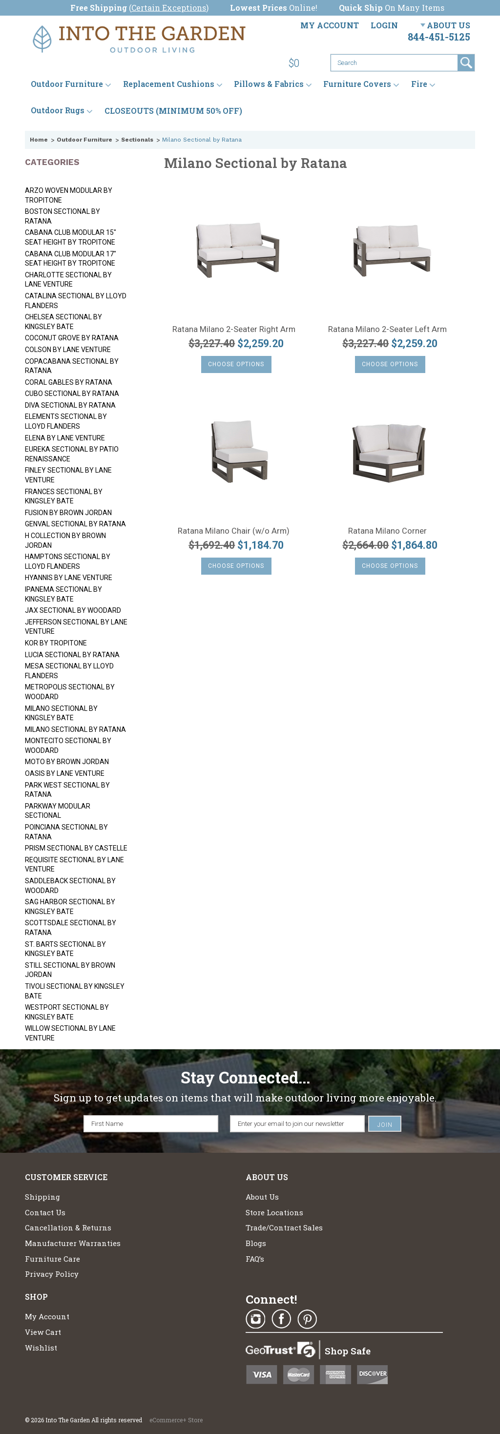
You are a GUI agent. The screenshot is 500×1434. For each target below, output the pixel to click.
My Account (329, 25)
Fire (419, 84)
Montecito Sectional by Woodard (68, 745)
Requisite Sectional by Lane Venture (74, 864)
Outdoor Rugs (57, 110)
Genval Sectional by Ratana (75, 524)
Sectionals (137, 139)
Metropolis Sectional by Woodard (70, 692)
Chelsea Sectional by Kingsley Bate (63, 322)
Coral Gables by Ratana (68, 382)
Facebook (281, 1319)
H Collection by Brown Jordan (65, 540)
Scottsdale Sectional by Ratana (70, 927)
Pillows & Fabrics (269, 84)
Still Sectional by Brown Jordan (70, 970)
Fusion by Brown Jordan (68, 513)
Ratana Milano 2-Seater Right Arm (233, 329)
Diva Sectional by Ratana (70, 405)
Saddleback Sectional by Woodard (70, 885)
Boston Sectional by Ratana (62, 216)
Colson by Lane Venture (68, 349)
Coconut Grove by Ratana (72, 338)
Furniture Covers (357, 84)
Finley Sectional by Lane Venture (68, 475)
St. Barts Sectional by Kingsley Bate (65, 949)
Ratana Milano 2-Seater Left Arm (387, 329)
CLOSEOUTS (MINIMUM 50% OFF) (173, 110)
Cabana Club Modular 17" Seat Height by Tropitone (70, 259)
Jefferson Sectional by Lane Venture (76, 627)
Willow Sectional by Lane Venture (70, 1033)
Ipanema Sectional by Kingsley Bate (63, 594)
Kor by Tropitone (56, 643)
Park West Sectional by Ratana (67, 790)
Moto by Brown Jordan (67, 762)
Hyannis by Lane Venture (68, 578)
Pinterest (307, 1319)
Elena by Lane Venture (65, 438)
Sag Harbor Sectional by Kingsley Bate (70, 906)
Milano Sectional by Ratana (75, 729)
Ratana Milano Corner (387, 531)
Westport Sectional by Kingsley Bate (67, 1012)
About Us (448, 25)
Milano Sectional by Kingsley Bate (61, 713)
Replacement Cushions (168, 84)
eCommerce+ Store (176, 1420)
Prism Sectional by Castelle (76, 848)
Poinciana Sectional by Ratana (66, 832)
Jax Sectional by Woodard (73, 610)
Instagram (255, 1319)
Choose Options (236, 364)
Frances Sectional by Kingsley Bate (64, 496)
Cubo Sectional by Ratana (72, 393)
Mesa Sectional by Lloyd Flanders (69, 671)
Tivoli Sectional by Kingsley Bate (75, 991)
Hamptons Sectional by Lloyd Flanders (67, 561)
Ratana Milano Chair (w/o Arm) (234, 531)
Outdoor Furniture (67, 84)
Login (384, 25)
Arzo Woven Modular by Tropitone (68, 195)
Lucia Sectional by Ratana (72, 655)
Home (39, 139)
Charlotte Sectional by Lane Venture (68, 280)
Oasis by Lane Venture (64, 773)
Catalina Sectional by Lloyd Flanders (75, 301)
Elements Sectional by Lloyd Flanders (66, 421)
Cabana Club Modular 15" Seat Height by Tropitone (70, 237)
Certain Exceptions (168, 7)
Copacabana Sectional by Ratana (72, 366)
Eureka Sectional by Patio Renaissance (72, 454)
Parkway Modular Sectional (57, 811)
